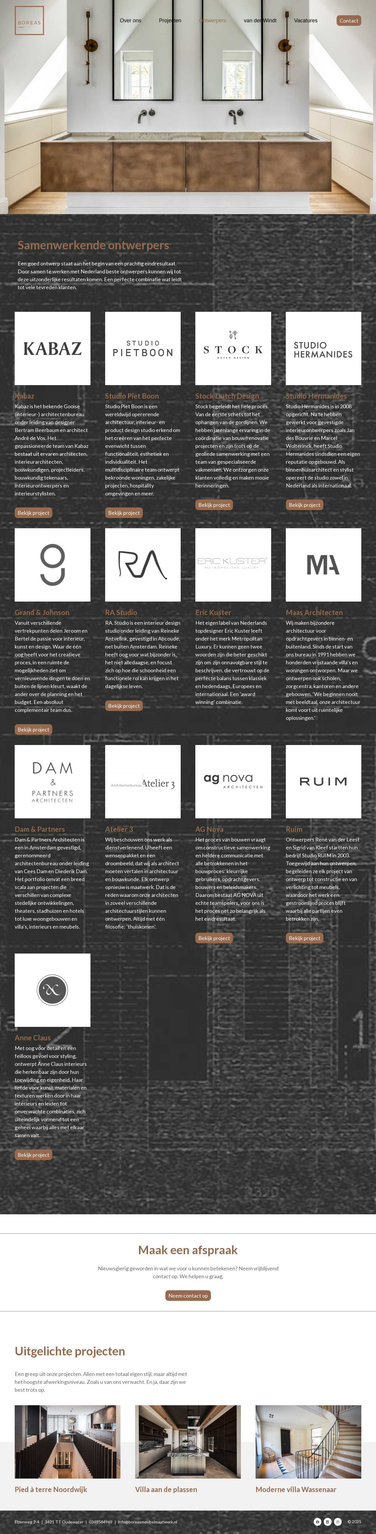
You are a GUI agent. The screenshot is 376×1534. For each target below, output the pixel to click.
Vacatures (306, 20)
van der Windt (260, 20)
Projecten (170, 20)
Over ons (130, 20)
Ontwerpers (212, 20)
